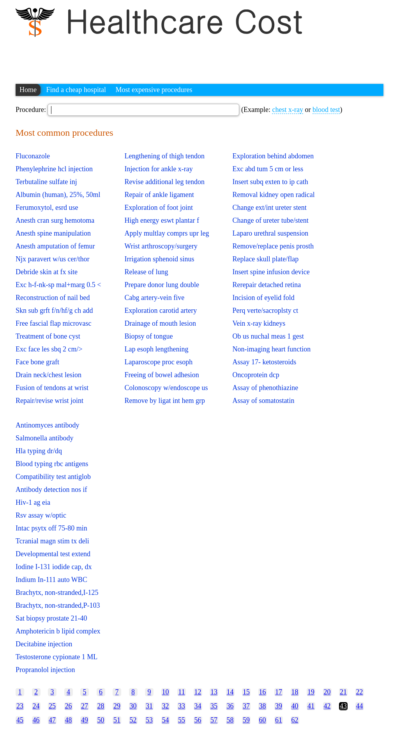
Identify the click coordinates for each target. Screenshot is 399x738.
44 (359, 706)
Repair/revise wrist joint (49, 400)
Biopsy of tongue (148, 336)
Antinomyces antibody (47, 425)
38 (262, 706)
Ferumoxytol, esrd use (47, 207)
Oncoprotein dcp (255, 375)
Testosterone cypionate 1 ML (56, 657)
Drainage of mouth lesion (160, 323)
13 (213, 692)
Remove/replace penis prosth (273, 246)
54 (165, 720)
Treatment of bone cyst (48, 336)
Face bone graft (37, 362)
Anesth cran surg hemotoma (55, 220)
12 (197, 692)
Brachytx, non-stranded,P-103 (58, 605)
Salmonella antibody (44, 438)
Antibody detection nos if (51, 489)
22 (359, 692)
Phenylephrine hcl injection (54, 169)
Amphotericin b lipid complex (58, 631)
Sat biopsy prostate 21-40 (51, 618)
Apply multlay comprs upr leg (166, 233)
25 (52, 706)
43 (343, 706)
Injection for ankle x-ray (158, 169)
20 (327, 692)
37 (246, 706)
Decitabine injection (44, 644)
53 (149, 720)
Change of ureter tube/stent (270, 220)
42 (327, 706)
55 (181, 720)
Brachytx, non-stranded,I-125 (57, 592)
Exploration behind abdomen (273, 156)
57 (213, 720)
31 (149, 706)
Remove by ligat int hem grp (164, 400)
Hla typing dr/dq (39, 451)
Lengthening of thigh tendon (164, 156)
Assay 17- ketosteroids (264, 362)
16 (262, 692)
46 (36, 720)
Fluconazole (33, 156)
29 (116, 706)
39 (278, 706)
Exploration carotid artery (160, 310)
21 (343, 692)
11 (181, 692)
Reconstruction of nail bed (53, 298)
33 (181, 706)
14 (230, 692)
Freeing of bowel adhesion (161, 375)
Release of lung (146, 272)
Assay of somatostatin (263, 400)
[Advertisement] (157, 56)
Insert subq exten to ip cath (270, 182)
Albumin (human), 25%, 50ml (58, 195)
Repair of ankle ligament (159, 195)
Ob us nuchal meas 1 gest (268, 336)
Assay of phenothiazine (265, 388)
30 (133, 706)
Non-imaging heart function (271, 349)
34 (197, 706)
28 (100, 706)
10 (165, 692)
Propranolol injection (45, 670)
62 (294, 720)
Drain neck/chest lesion (48, 375)
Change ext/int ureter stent (269, 207)
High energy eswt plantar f (161, 220)
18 (294, 692)
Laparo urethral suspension (270, 233)
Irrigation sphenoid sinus (159, 259)
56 (197, 720)
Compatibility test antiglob (53, 477)
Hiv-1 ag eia (33, 502)
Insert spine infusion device (270, 272)
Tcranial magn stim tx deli (52, 541)
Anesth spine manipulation (53, 233)
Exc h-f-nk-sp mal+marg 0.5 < (58, 285)
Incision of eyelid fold (263, 298)
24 (36, 706)
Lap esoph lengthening (156, 349)
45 (19, 720)
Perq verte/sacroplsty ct (265, 310)
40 (294, 706)
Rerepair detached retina (266, 285)
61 (278, 720)
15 (246, 692)
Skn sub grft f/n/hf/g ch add (54, 310)
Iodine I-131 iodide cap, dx (54, 567)
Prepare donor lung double (161, 285)
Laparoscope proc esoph (158, 362)
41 (310, 706)
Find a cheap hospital (76, 90)
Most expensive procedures (153, 90)
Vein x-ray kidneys (258, 323)
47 (52, 720)
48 (68, 720)
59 (246, 720)
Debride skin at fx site (47, 272)
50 (100, 720)
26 (68, 706)
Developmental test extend (53, 554)
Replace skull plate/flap (265, 259)
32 (165, 706)
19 (310, 692)
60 (262, 720)
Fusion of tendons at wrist (52, 388)
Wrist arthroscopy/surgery (160, 246)
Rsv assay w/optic (41, 515)
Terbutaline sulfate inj (46, 182)
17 (278, 692)
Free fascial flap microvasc (53, 323)
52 (133, 720)
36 (230, 706)
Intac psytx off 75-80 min (51, 528)
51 (116, 720)
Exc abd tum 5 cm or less (267, 169)
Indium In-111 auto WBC (51, 580)
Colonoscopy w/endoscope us (166, 388)
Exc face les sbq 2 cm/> (49, 349)
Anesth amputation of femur (55, 246)
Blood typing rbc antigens (52, 464)
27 (84, 706)
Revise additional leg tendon (164, 182)
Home (28, 90)
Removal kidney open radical (273, 195)
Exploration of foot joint (158, 207)
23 (19, 706)
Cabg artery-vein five (154, 298)
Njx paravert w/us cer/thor (52, 259)
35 (213, 706)
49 (84, 720)
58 (230, 720)
